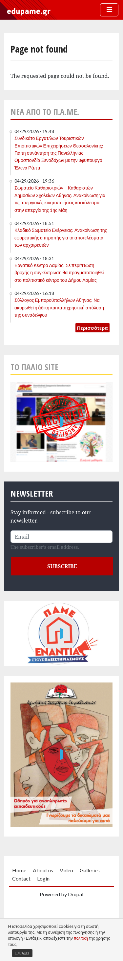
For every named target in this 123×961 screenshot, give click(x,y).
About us (43, 870)
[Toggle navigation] (109, 9)
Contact (21, 878)
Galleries (90, 870)
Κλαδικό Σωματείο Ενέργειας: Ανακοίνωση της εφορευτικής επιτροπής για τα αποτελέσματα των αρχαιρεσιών (60, 237)
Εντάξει (22, 953)
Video (66, 870)
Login (43, 878)
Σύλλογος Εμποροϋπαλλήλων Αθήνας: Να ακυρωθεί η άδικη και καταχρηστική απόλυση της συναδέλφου (59, 307)
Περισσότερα (92, 328)
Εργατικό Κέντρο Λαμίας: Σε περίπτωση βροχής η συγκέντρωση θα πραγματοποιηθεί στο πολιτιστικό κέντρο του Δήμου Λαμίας (59, 272)
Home (19, 870)
